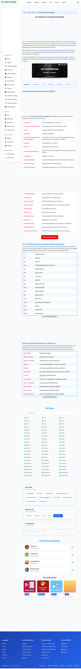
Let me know (26, 133)
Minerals (46, 451)
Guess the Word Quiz (31, 502)
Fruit (27, 427)
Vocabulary (44, 2)
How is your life (27, 391)
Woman (25, 310)
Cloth (62, 427)
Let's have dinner (27, 208)
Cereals (28, 449)
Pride (24, 284)
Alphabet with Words (11, 66)
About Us (77, 666)
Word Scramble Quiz (68, 498)
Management (47, 473)
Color (45, 424)
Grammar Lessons (26, 652)
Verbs (44, 516)
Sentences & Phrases (11, 103)
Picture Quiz (9, 122)
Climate (45, 445)
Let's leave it (26, 219)
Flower (62, 433)
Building (28, 458)
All (24, 258)
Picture (45, 458)
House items (29, 476)
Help (24, 273)
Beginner (8, 138)
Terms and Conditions (53, 666)
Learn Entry (5, 666)
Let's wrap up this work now (30, 231)
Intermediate (9, 142)
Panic (24, 299)
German (4, 644)
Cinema (45, 442)
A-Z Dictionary (35, 84)
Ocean (45, 427)
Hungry (25, 314)
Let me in (25, 130)
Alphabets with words (27, 647)
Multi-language (30, 494)
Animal (62, 436)
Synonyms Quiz (49, 494)
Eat (24, 255)
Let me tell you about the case (31, 151)
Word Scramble (9, 81)
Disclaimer (62, 666)
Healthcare (29, 470)
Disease (28, 445)
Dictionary (57, 2)
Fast (24, 269)
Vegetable (46, 461)
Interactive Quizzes (26, 655)
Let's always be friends (29, 160)
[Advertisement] (11, 32)
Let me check (26, 122)
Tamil (3, 647)
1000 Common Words (11, 95)
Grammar (64, 2)
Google (62, 442)
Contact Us (69, 666)
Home (7, 58)
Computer (28, 451)
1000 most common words (48, 644)
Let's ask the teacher (28, 163)
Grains (62, 439)
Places (45, 439)
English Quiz (9, 118)
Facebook (64, 644)
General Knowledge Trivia (45, 498)
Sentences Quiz (9, 130)
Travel (27, 442)
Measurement (64, 473)
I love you (25, 368)
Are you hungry (27, 387)
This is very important (29, 383)
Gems (27, 421)
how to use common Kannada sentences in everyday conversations (45, 43)
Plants (27, 436)
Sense (25, 288)
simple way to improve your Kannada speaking (50, 50)
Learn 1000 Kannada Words (50, 317)
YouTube (64, 650)
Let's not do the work (28, 223)
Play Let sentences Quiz (49, 237)
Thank (25, 303)
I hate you (25, 365)
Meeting (63, 449)
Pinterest (64, 652)
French (4, 652)
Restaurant (63, 467)
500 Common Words (11, 99)
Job (45, 418)
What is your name (28, 357)
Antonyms (37, 516)
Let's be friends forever (29, 167)
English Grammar (10, 92)
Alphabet (8, 62)
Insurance (63, 461)
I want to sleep (27, 380)
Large (24, 292)
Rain (24, 280)
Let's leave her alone (28, 216)
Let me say (26, 143)
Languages (28, 2)
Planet (62, 430)
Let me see (26, 146)
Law (62, 418)
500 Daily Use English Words (48, 647)
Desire (25, 306)
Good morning (27, 354)
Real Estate (63, 470)
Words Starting (9, 154)
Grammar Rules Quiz (31, 498)
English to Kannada (31, 12)
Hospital (46, 455)
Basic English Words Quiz (62, 494)
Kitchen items (47, 476)
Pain (24, 277)
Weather (63, 445)
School (28, 439)
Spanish (4, 650)
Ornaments (63, 464)
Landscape (46, 464)
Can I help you (27, 372)
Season (28, 433)
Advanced (8, 145)
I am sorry (26, 376)
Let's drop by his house (29, 193)
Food (62, 421)
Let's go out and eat (28, 201)
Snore (24, 266)
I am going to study (28, 394)
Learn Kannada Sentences (49, 397)
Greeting (63, 455)
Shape (27, 430)
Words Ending (9, 157)
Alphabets (36, 2)
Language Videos (10, 106)
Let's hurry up (26, 212)
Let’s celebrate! (27, 156)
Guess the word (45, 658)
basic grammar (65, 57)
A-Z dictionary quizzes (66, 52)
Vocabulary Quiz (43, 502)
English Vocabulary (10, 73)
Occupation (46, 467)
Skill (24, 295)
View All (4, 658)
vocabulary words (26, 59)
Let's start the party (28, 227)
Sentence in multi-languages (48, 650)
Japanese (4, 655)
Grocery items (64, 476)
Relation (63, 458)
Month (62, 424)
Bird (27, 424)
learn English (73, 43)
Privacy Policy (42, 666)
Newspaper (46, 470)
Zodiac (45, 433)
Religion (28, 455)
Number (46, 436)
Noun (50, 516)
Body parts (29, 467)
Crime (45, 430)
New (24, 262)
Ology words (29, 473)
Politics (63, 451)
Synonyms (29, 516)
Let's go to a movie (28, 205)
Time (45, 421)
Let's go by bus (27, 197)
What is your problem (28, 361)
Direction (28, 461)
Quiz (51, 2)
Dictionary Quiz (9, 126)
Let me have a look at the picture (31, 126)
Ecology (46, 449)
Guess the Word (10, 84)
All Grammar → (58, 516)
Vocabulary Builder (26, 650)
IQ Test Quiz (57, 498)
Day (27, 418)
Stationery (28, 464)
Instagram (64, 647)
